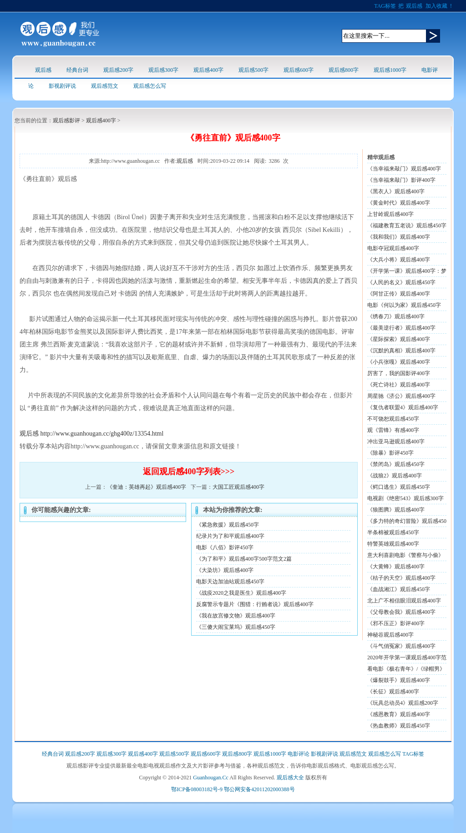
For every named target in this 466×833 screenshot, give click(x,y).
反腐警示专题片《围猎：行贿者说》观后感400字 (255, 604)
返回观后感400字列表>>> (189, 471)
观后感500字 (253, 70)
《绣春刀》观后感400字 (396, 316)
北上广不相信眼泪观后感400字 (404, 600)
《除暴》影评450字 (390, 453)
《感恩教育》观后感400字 (398, 714)
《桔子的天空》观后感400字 (401, 578)
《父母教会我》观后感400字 (401, 612)
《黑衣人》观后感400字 (396, 191)
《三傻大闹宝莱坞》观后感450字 (235, 627)
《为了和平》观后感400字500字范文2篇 (244, 559)
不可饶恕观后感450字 (393, 419)
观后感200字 (118, 70)
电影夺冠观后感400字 (393, 248)
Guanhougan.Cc (210, 777)
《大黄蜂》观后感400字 (396, 566)
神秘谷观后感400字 (390, 635)
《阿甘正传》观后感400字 (398, 294)
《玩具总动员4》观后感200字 (402, 703)
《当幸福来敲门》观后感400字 (404, 169)
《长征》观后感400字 (393, 691)
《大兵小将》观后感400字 (398, 259)
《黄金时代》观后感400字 (398, 203)
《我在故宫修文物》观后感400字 (235, 615)
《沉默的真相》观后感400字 (401, 350)
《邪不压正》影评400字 (396, 623)
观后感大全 (290, 777)
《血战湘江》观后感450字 (398, 589)
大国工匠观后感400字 (238, 487)
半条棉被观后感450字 (393, 532)
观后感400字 (208, 70)
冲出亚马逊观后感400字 (396, 441)
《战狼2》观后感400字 (394, 475)
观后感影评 (66, 120)
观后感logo (60, 34)
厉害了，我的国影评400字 (398, 373)
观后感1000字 (390, 70)
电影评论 (298, 754)
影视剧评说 (62, 86)
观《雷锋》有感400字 (393, 430)
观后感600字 (299, 70)
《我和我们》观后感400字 (398, 237)
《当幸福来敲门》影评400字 (401, 180)
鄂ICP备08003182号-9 (197, 789)
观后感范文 (104, 86)
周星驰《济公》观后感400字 (401, 396)
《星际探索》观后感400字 (398, 339)
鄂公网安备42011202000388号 (259, 789)
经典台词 (77, 70)
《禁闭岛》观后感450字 (396, 464)
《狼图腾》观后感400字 (396, 510)
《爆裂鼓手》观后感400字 (398, 680)
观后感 (414, 6)
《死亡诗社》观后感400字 (398, 384)
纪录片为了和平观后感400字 (230, 536)
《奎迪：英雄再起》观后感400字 (146, 487)
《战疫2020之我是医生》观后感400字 (241, 593)
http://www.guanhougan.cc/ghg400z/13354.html (102, 433)
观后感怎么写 (149, 86)
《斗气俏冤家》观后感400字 (401, 646)
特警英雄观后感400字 (393, 544)
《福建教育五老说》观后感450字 (406, 225)
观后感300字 (163, 70)
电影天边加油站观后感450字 (230, 581)
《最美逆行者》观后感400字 (401, 328)
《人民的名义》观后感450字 (401, 282)
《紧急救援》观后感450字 (227, 525)
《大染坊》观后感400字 (224, 570)
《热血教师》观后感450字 (398, 726)
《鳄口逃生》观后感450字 (398, 487)
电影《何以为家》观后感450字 (404, 305)
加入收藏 (436, 6)
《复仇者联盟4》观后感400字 (402, 407)
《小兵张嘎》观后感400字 (398, 362)
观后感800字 (344, 70)
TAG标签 (385, 6)
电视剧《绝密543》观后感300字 (405, 498)
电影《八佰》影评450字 (224, 547)
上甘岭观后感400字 (390, 214)
